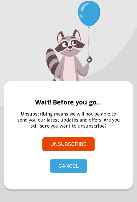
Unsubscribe (68, 144)
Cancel (68, 166)
